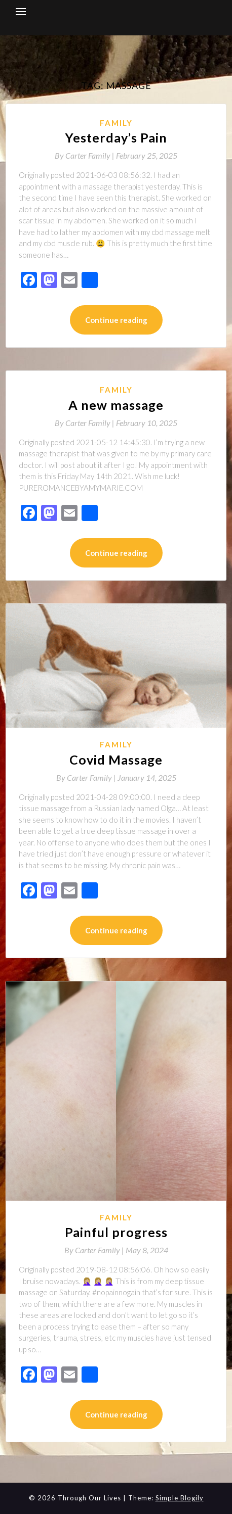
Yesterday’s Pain (116, 137)
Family (116, 122)
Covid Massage (116, 759)
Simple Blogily (180, 1498)
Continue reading (116, 319)
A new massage (116, 404)
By (85, 155)
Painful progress (116, 1232)
